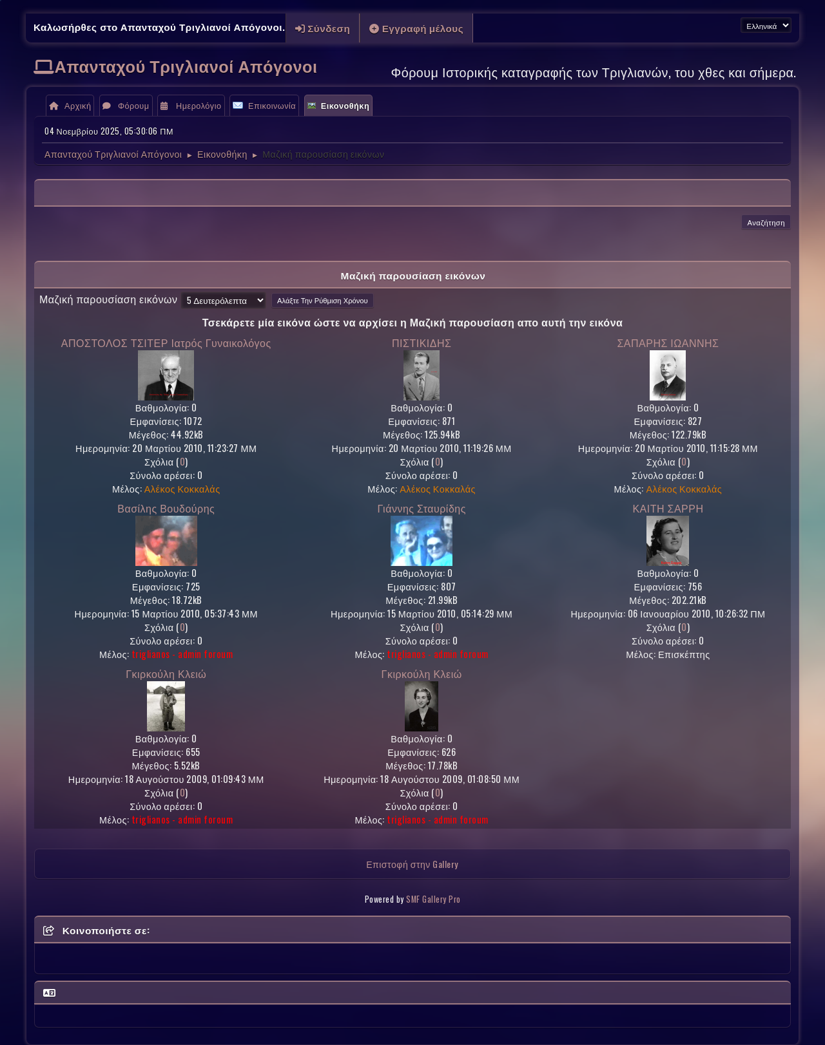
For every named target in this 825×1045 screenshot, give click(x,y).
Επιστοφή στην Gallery (412, 864)
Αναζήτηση (766, 222)
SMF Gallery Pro (433, 899)
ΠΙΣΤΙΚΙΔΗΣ (421, 342)
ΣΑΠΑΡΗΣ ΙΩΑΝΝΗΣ (668, 342)
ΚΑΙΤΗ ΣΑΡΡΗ (667, 508)
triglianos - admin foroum (182, 654)
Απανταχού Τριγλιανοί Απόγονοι (186, 65)
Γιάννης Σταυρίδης (421, 508)
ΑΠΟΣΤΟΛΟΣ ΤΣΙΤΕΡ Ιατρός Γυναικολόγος (166, 342)
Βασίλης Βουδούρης (166, 508)
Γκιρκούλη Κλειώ (166, 673)
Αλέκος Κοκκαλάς (182, 488)
